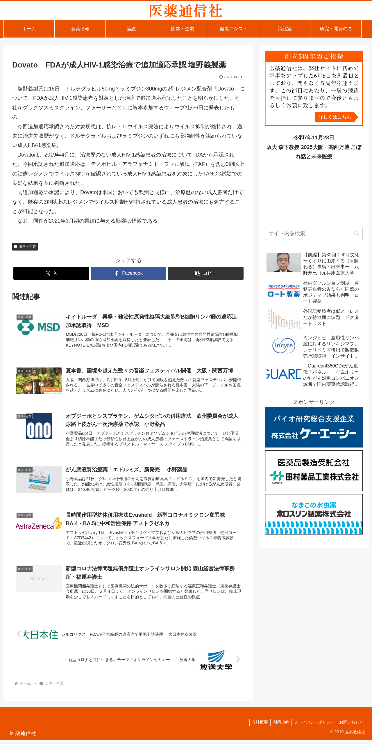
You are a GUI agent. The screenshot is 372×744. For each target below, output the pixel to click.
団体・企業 (25, 246)
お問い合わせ (351, 726)
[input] (314, 233)
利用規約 (277, 726)
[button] (206, 273)
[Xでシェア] (51, 273)
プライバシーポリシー (312, 726)
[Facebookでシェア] (128, 273)
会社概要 (255, 726)
